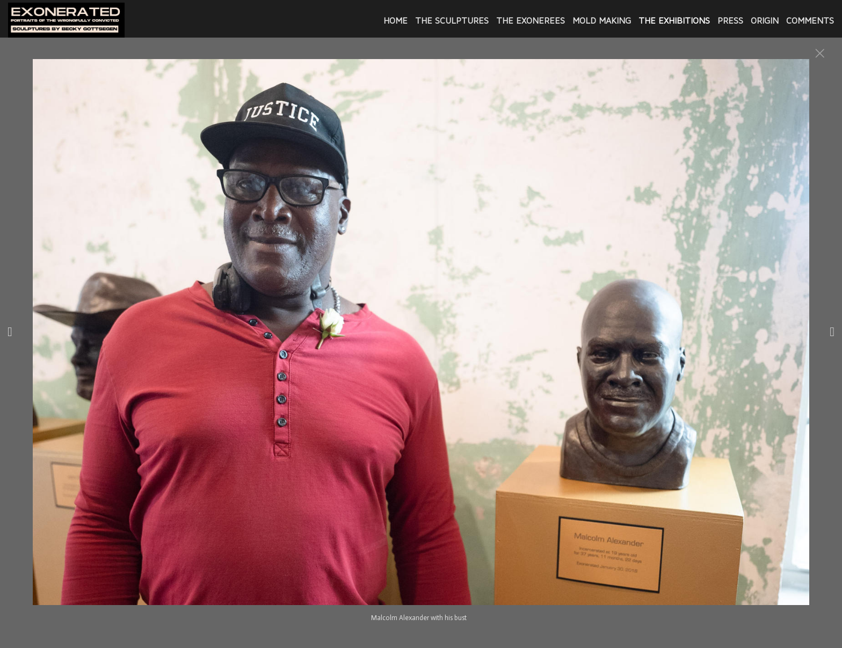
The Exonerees (530, 20)
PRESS (730, 20)
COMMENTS (810, 20)
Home (395, 20)
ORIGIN (765, 20)
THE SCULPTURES (452, 20)
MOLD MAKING (601, 20)
